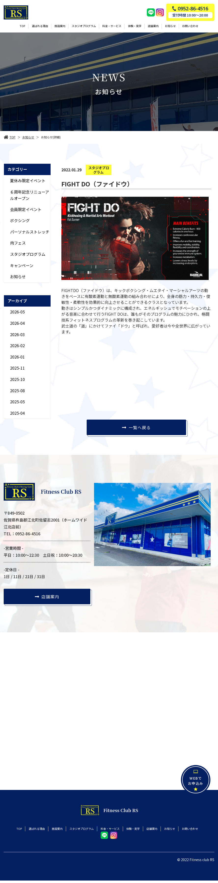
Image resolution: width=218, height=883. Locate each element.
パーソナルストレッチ (29, 232)
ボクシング (20, 220)
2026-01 (17, 357)
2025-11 (17, 368)
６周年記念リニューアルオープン (29, 195)
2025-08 (17, 390)
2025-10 (17, 379)
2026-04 (17, 323)
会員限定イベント (25, 209)
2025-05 (17, 402)
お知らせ (18, 276)
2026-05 (17, 312)
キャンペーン (21, 265)
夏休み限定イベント (27, 180)
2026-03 (17, 334)
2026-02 (17, 345)
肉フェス (18, 243)
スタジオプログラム (27, 254)
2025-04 (17, 413)
